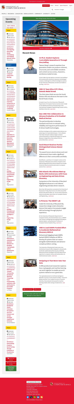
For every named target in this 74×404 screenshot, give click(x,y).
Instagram (34, 397)
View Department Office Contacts (33, 382)
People (4, 13)
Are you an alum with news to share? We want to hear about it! (34, 294)
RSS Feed (37, 289)
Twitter (31, 397)
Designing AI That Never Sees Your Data (52, 262)
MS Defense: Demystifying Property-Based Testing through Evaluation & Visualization (11, 347)
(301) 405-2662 (36, 394)
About (52, 5)
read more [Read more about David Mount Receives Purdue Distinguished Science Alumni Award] (49, 167)
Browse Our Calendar (11, 359)
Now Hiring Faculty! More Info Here (46, 18)
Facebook (27, 397)
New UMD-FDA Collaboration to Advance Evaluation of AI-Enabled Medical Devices (52, 116)
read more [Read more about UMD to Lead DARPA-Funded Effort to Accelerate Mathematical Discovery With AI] (54, 256)
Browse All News (28, 289)
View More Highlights (45, 48)
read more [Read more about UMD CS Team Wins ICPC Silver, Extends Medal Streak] (52, 109)
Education (19, 13)
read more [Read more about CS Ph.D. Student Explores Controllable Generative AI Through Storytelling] (46, 84)
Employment (46, 5)
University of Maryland (37, 1)
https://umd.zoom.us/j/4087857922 (11, 266)
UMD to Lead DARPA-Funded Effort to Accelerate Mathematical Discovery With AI (52, 229)
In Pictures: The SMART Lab (49, 201)
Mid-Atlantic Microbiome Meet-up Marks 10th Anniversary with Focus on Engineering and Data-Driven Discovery (53, 174)
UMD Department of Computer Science (13, 7)
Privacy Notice (39, 399)
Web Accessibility (30, 399)
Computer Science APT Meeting (10, 75)
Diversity (46, 13)
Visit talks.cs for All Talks (11, 363)
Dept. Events (11, 25)
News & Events (29, 13)
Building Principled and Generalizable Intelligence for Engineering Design (10, 176)
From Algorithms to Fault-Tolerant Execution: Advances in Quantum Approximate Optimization (11, 139)
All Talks (10, 27)
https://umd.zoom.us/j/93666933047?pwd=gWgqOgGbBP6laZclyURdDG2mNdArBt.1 (11, 164)
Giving (53, 13)
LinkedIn (38, 397)
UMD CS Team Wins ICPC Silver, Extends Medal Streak (51, 90)
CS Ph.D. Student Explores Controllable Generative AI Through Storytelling (53, 60)
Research (11, 13)
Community (38, 13)
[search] (60, 9)
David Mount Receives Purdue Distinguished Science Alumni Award (50, 147)
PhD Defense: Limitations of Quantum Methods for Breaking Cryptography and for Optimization (11, 244)
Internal (56, 5)
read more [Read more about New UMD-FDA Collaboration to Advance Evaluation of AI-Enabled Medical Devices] (51, 140)
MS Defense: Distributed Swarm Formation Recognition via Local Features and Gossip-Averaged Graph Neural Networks (10, 312)
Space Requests (64, 5)
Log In (70, 5)
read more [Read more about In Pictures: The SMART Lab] (58, 223)
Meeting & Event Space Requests (11, 369)
